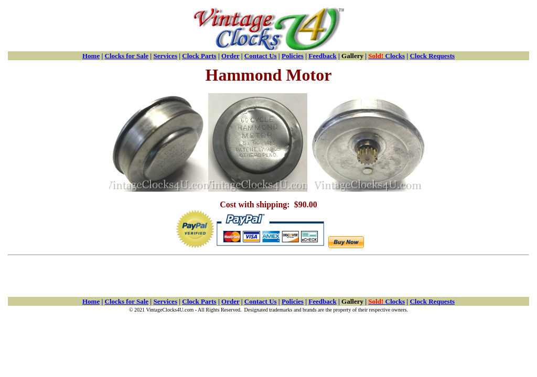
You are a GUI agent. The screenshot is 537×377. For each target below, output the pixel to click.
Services (165, 56)
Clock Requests (432, 56)
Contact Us (260, 56)
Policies (293, 56)
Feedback (322, 56)
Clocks (386, 56)
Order (230, 56)
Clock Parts (199, 56)
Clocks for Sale (127, 56)
